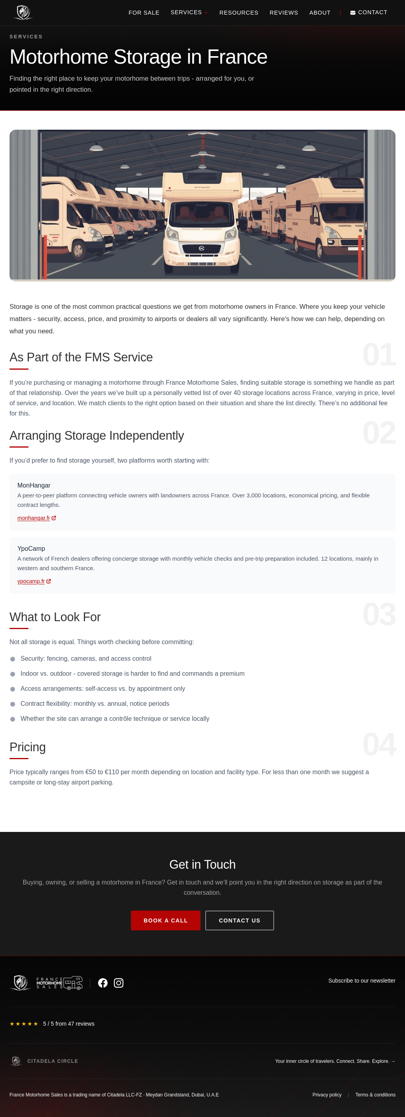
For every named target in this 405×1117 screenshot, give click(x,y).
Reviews (284, 12)
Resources (239, 12)
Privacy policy (326, 1095)
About (320, 12)
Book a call (166, 920)
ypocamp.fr (31, 581)
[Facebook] (103, 983)
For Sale (144, 12)
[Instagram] (118, 983)
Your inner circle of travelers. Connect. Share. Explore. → (335, 1061)
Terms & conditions (376, 1095)
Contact (369, 12)
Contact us (239, 920)
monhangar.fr (33, 518)
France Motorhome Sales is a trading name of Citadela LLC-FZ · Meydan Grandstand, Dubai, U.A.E (114, 1095)
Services (189, 12)
